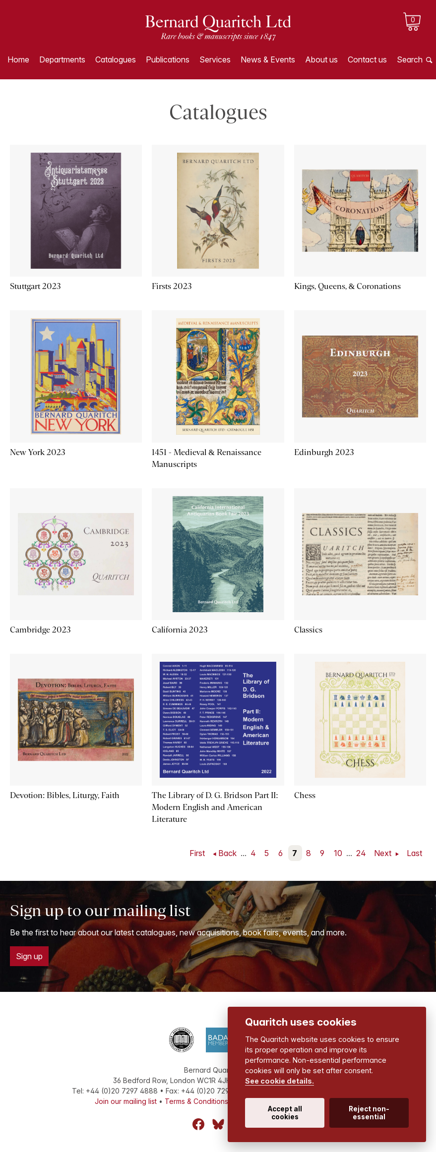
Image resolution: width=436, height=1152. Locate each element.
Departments (62, 59)
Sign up (29, 956)
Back (227, 853)
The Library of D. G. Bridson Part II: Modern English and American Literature (215, 807)
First (197, 853)
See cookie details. (279, 1081)
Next (383, 853)
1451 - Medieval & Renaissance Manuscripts (206, 458)
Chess (304, 795)
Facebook (198, 1124)
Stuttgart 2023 (35, 286)
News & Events (268, 59)
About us (321, 59)
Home (18, 59)
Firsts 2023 (172, 286)
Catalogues (115, 59)
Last (414, 853)
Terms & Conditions (196, 1101)
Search (410, 59)
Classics (308, 629)
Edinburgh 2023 (324, 452)
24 (361, 853)
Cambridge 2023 (40, 629)
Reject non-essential (369, 1113)
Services (215, 59)
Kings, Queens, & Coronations (347, 286)
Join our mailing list (126, 1101)
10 (338, 853)
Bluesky (218, 1124)
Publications (167, 59)
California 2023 (180, 629)
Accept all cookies (285, 1113)
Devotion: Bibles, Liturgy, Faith (65, 795)
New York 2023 (37, 452)
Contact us (367, 59)
